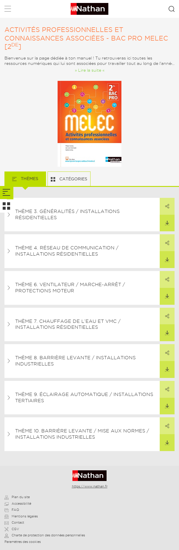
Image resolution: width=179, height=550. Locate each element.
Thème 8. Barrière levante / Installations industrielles (75, 360)
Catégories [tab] (72, 179)
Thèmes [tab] (29, 178)
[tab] (6, 192)
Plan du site (17, 497)
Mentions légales (21, 516)
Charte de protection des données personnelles (44, 535)
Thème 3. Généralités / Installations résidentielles (67, 214)
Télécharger (164, 220)
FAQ (11, 509)
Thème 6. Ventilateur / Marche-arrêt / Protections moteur (70, 287)
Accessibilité (17, 503)
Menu (7, 10)
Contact (14, 522)
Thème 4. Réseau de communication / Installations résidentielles (66, 250)
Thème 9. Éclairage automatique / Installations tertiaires (84, 397)
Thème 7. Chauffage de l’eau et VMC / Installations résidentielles (68, 324)
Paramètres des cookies (22, 541)
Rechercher (172, 9)
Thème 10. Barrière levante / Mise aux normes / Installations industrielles (82, 434)
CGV (11, 529)
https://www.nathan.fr (89, 486)
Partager (164, 203)
